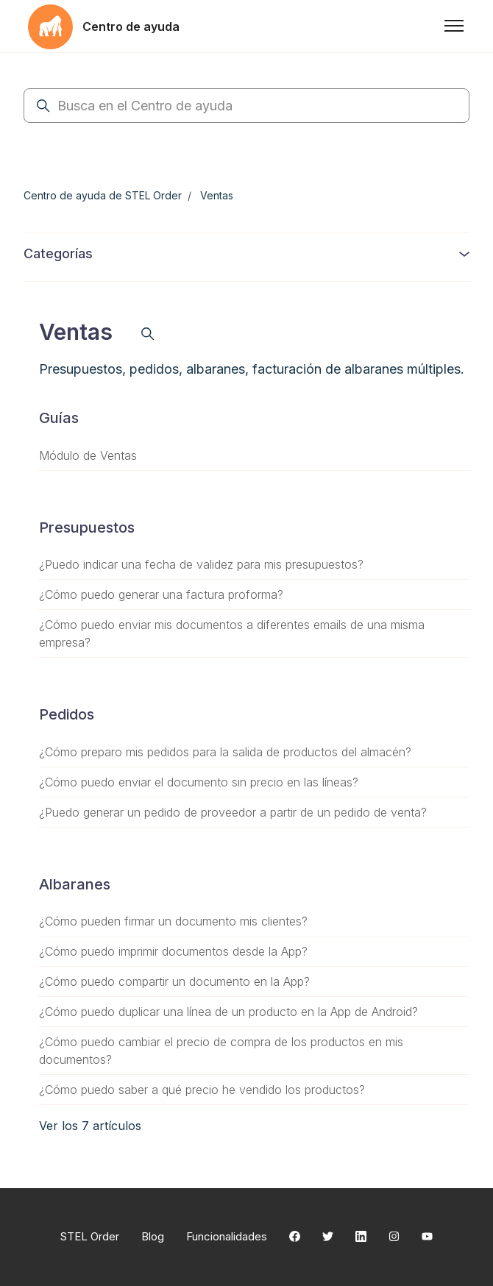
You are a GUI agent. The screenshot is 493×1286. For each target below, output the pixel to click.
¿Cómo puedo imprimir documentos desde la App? (173, 951)
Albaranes (74, 884)
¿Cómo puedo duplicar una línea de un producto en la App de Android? (228, 1011)
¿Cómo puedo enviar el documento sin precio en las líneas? (198, 782)
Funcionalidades (226, 1236)
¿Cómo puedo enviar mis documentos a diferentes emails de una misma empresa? (232, 633)
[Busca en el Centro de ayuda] (246, 105)
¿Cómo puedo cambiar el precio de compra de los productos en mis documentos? (221, 1050)
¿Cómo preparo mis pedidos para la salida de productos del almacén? (225, 752)
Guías (59, 418)
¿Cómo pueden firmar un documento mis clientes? (173, 921)
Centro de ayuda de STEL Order (103, 195)
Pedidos (66, 714)
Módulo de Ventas (88, 455)
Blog (152, 1236)
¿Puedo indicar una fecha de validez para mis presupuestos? (201, 564)
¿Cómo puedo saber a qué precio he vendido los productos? (202, 1089)
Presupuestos (87, 527)
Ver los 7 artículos (90, 1125)
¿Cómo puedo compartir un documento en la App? (174, 981)
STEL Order (89, 1236)
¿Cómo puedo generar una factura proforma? (161, 594)
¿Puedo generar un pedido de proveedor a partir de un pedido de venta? (233, 812)
